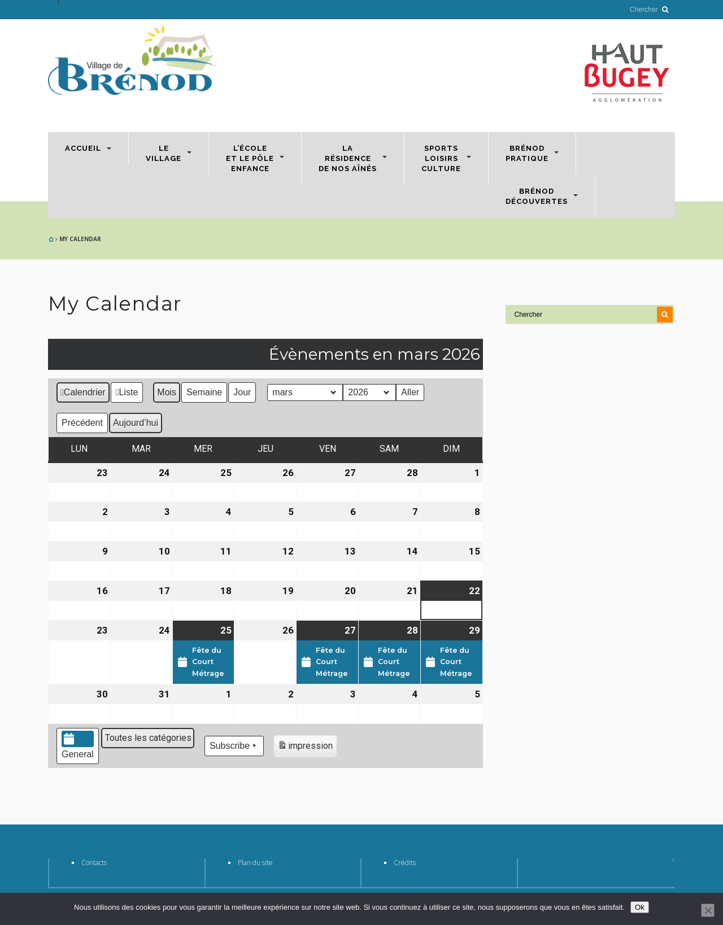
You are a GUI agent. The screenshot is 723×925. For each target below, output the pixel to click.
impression (305, 747)
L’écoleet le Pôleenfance (250, 158)
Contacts (94, 862)
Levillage (163, 153)
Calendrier (83, 394)
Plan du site (255, 862)
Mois (166, 392)
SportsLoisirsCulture (441, 158)
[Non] (708, 910)
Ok (639, 907)
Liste (127, 394)
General (78, 745)
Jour (242, 392)
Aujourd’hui (135, 422)
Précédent (82, 422)
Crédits (405, 862)
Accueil (83, 148)
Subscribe (234, 746)
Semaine (204, 392)
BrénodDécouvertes (537, 196)
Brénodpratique (527, 153)
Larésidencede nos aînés (348, 158)
